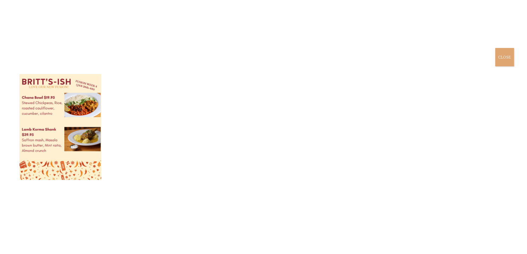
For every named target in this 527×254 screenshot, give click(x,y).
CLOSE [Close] (504, 57)
